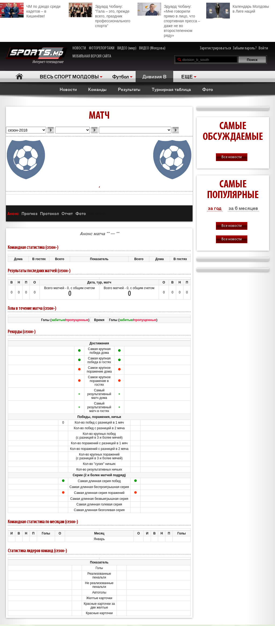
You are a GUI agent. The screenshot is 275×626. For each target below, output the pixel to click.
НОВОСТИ (79, 48)
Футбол (120, 76)
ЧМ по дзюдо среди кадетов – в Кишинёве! (30, 10)
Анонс (13, 213)
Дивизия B (154, 76)
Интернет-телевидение (36, 55)
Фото (207, 89)
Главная (19, 76)
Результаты (129, 89)
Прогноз (29, 213)
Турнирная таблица (171, 89)
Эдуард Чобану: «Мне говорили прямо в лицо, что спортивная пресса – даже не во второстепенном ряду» (169, 20)
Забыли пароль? (245, 48)
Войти (263, 48)
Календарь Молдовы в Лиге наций (237, 8)
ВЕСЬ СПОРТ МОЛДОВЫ (69, 76)
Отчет (67, 213)
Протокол (49, 213)
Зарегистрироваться (215, 48)
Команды (97, 89)
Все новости (232, 157)
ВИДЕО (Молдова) (152, 48)
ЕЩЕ (187, 76)
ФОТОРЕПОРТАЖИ (101, 48)
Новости (68, 89)
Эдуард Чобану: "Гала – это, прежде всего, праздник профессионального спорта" (99, 15)
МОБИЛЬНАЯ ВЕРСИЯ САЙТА (92, 56)
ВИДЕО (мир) (126, 48)
